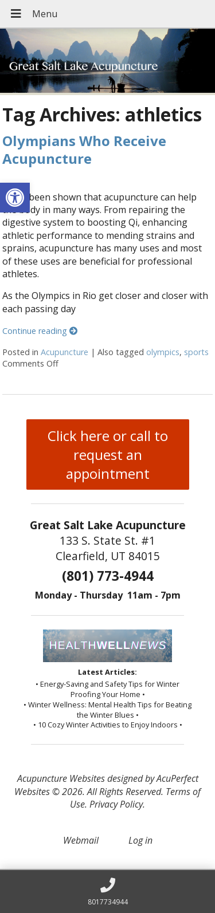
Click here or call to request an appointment (108, 454)
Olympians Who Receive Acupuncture (84, 149)
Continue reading (39, 330)
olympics (162, 352)
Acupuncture (64, 352)
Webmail (81, 840)
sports (196, 352)
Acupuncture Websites (61, 778)
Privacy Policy (116, 804)
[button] (15, 197)
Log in (140, 840)
